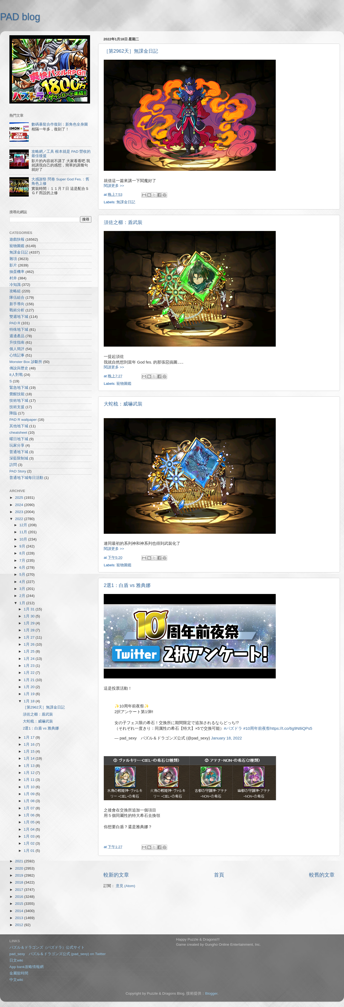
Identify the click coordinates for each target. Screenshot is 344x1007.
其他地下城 (18, 426)
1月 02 (29, 843)
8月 (22, 553)
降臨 (13, 413)
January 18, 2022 (226, 738)
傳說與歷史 (18, 368)
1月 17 (29, 737)
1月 (22, 603)
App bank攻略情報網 (26, 967)
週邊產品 (16, 336)
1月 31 (29, 609)
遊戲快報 (16, 239)
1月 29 (29, 623)
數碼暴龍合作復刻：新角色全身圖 (59, 124)
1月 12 (29, 773)
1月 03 (29, 836)
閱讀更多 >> (114, 186)
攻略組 (15, 291)
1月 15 (29, 751)
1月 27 (29, 637)
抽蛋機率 (16, 272)
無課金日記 (125, 202)
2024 (19, 505)
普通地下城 (18, 452)
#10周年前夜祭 (256, 728)
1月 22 (29, 673)
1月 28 (29, 630)
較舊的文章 (322, 875)
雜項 (13, 259)
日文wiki (16, 960)
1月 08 (29, 801)
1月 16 (29, 744)
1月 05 (29, 822)
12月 (23, 525)
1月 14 (29, 758)
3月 (22, 589)
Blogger (211, 993)
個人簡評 (16, 349)
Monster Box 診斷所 (25, 362)
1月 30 (29, 616)
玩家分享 (16, 445)
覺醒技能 (16, 394)
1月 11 (29, 780)
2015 (19, 904)
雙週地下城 (18, 317)
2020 (19, 868)
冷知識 (15, 285)
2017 (19, 890)
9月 (22, 546)
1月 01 (29, 851)
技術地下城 (18, 400)
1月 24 (29, 659)
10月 (23, 539)
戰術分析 (16, 310)
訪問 (13, 465)
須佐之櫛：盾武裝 (123, 222)
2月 (22, 596)
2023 (19, 512)
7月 (22, 560)
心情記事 (16, 355)
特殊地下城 (18, 330)
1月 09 (29, 794)
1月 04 (29, 829)
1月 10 (29, 787)
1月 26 (29, 644)
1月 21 (29, 680)
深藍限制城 (18, 458)
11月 (23, 532)
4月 (22, 582)
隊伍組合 (16, 298)
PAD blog (20, 16)
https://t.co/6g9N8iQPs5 (291, 728)
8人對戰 (16, 375)
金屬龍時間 (18, 973)
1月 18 (29, 701)
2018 (19, 882)
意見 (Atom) (125, 886)
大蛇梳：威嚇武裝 (123, 404)
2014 (19, 911)
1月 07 (29, 808)
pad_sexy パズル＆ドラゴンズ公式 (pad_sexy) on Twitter (57, 954)
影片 (13, 265)
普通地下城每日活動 (26, 478)
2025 (19, 498)
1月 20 (29, 687)
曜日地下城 (18, 439)
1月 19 (29, 694)
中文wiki (16, 980)
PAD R (14, 323)
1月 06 (29, 815)
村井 (13, 278)
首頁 (219, 875)
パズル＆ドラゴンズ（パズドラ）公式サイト (47, 947)
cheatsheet (18, 432)
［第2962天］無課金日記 (131, 51)
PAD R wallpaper (23, 420)
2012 (19, 925)
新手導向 (16, 304)
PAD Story (17, 471)
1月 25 (29, 651)
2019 (19, 875)
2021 (19, 861)
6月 (22, 567)
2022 (19, 519)
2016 (19, 897)
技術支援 (16, 407)
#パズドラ (233, 728)
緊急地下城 (18, 388)
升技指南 (16, 342)
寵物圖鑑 (123, 384)
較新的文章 (116, 875)
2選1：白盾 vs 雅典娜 (127, 585)
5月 (22, 574)
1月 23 (29, 666)
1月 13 (29, 766)
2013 (19, 918)
